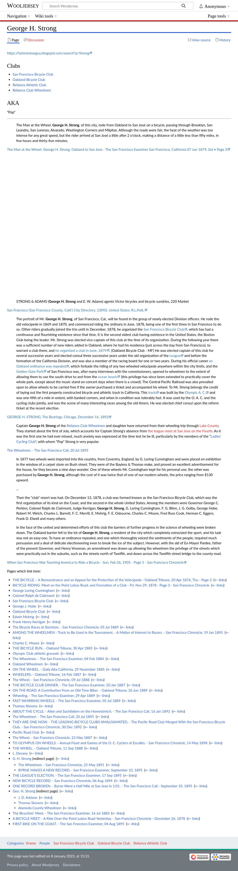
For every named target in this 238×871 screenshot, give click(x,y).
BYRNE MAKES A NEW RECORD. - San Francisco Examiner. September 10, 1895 (80, 770)
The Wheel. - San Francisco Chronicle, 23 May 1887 (52, 737)
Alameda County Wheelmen (39, 808)
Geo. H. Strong (24, 791)
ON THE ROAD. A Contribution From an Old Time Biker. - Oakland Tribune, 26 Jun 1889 (80, 690)
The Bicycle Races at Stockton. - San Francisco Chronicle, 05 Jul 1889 (66, 627)
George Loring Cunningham (34, 590)
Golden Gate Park (29, 371)
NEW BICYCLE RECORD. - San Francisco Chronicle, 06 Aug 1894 (63, 781)
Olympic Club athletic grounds (36, 653)
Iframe (31, 843)
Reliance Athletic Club (29, 85)
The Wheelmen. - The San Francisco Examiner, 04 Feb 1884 (58, 659)
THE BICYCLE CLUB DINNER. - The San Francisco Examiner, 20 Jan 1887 (69, 685)
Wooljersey (23, 5)
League (175, 355)
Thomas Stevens (25, 706)
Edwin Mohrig (23, 617)
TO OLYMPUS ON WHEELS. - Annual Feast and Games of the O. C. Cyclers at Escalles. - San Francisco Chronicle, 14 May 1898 (110, 743)
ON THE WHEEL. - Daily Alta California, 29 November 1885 (59, 669)
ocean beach (107, 377)
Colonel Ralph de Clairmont (34, 595)
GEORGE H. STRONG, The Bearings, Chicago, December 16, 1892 (57, 417)
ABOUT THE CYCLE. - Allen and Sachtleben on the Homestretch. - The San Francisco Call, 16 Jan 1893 (91, 711)
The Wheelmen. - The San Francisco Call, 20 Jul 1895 (47, 450)
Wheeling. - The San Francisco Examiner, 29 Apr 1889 (54, 695)
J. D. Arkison (27, 797)
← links (220, 580)
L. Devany (20, 753)
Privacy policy (17, 865)
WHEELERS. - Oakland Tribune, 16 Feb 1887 (47, 674)
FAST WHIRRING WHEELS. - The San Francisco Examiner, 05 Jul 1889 (67, 701)
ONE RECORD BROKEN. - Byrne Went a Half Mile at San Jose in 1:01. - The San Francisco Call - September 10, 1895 (102, 786)
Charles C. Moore (26, 643)
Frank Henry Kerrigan (29, 622)
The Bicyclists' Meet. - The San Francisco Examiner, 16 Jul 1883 (61, 813)
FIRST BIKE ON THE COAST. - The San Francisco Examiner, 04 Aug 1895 (68, 824)
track (152, 392)
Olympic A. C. (195, 392)
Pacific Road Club (26, 732)
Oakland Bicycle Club (29, 79)
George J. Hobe (24, 606)
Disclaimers (71, 865)
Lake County (209, 426)
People (44, 843)
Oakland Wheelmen (28, 664)
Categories (15, 843)
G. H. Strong (22, 758)
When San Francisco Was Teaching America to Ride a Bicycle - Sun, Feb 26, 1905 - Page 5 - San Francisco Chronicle (95, 562)
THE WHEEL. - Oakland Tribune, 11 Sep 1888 (48, 748)
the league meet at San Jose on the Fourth (180, 431)
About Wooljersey (45, 865)
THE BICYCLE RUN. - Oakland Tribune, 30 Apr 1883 (52, 648)
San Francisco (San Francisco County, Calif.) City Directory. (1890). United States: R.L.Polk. (75, 310)
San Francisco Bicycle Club (33, 74)
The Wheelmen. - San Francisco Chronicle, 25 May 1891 (61, 765)
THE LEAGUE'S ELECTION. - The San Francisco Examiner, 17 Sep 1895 (67, 775)
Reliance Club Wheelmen (32, 90)
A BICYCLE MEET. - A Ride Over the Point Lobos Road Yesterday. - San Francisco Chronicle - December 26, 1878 (99, 818)
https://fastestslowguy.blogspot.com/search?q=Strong (48, 53)
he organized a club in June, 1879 (80, 350)
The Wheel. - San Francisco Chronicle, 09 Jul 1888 (51, 680)
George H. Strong (65, 125)
